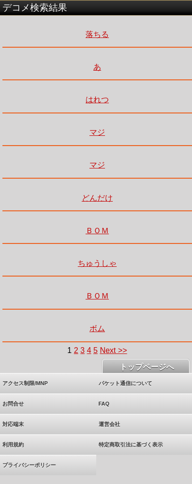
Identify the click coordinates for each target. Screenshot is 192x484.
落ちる (97, 34)
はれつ (97, 99)
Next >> (113, 350)
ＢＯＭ (97, 230)
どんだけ (97, 198)
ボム (97, 328)
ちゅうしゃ (97, 263)
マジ (97, 132)
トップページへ (146, 367)
